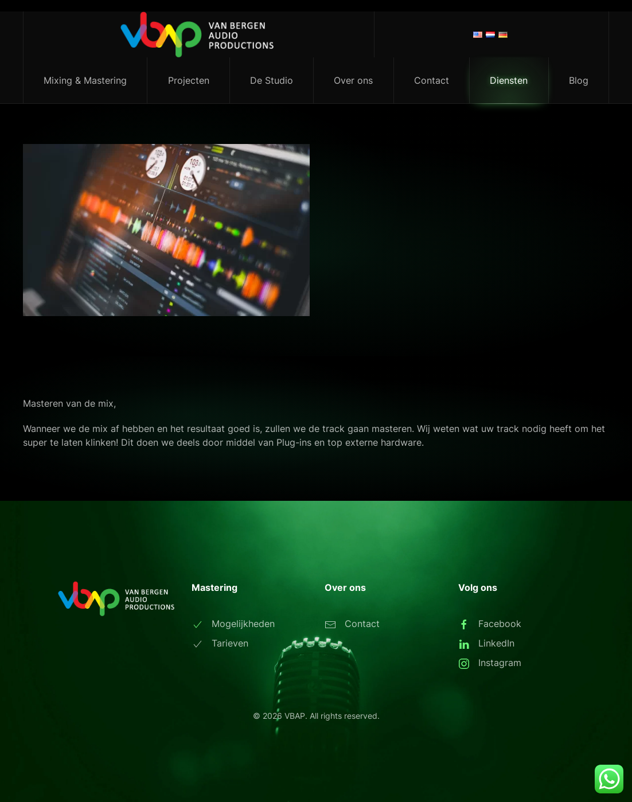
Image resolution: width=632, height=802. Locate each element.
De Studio (271, 80)
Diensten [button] (509, 80)
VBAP (294, 716)
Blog (578, 80)
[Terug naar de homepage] (199, 34)
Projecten (188, 80)
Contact (431, 80)
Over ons (353, 80)
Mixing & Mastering (85, 80)
